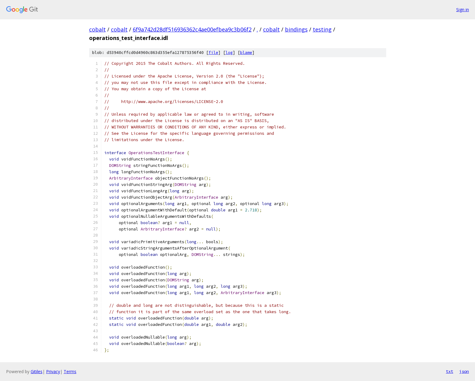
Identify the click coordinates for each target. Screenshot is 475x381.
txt (449, 371)
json (464, 371)
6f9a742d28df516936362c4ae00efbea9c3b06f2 (192, 29)
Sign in (462, 9)
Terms (70, 371)
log (229, 52)
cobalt (97, 29)
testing (322, 29)
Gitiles (36, 371)
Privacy (53, 371)
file (213, 52)
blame (246, 52)
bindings (296, 29)
